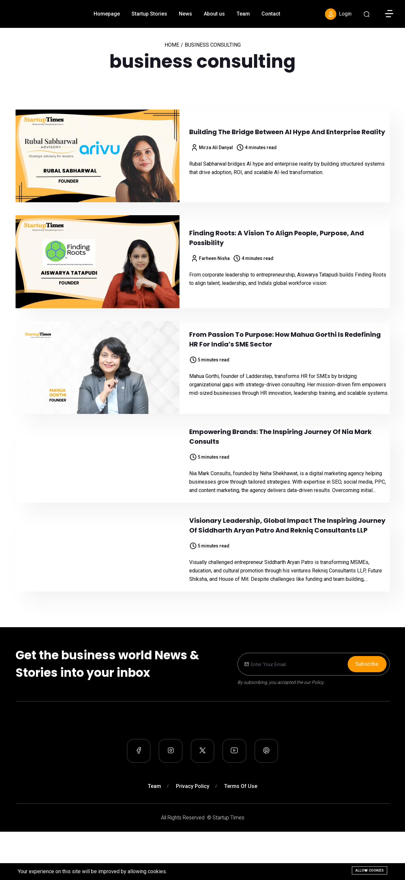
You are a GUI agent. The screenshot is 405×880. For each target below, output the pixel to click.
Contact (270, 14)
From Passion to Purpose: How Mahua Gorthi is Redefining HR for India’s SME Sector (285, 339)
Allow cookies (369, 870)
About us (214, 14)
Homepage (107, 14)
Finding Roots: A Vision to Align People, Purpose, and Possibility (276, 238)
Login (338, 14)
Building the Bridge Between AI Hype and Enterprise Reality (287, 131)
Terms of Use (240, 834)
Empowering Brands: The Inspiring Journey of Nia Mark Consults (280, 445)
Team (243, 14)
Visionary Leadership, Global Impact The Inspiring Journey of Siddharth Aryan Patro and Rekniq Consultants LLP (287, 551)
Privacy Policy (192, 834)
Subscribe (366, 698)
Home (172, 45)
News (185, 14)
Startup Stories (149, 14)
